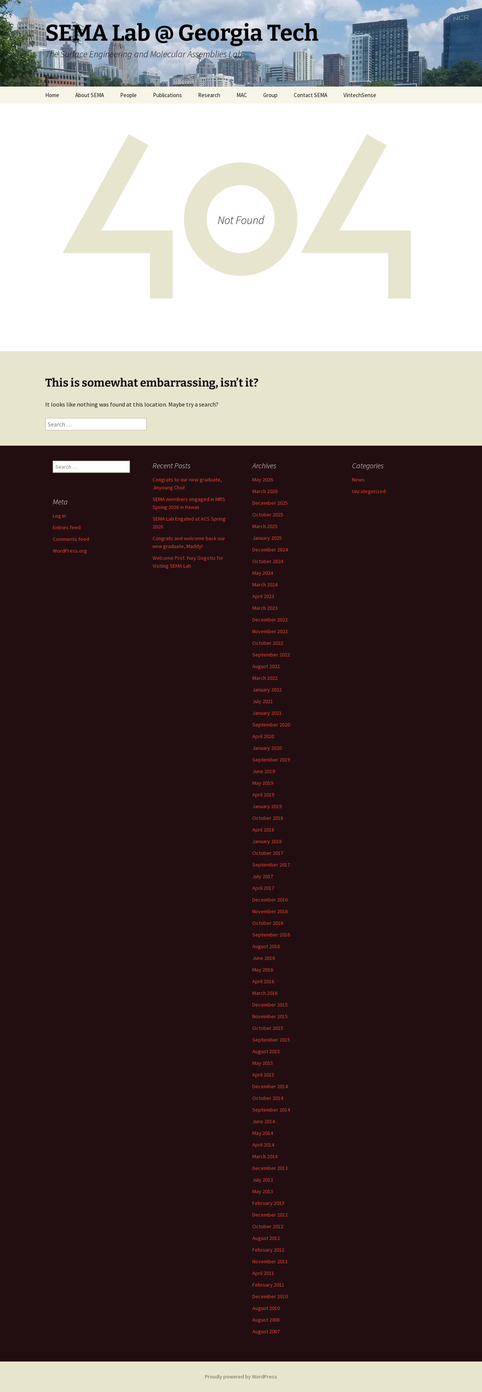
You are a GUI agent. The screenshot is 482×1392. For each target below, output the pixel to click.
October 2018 (267, 818)
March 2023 (265, 608)
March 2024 (265, 584)
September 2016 (271, 934)
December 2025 (270, 503)
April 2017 (263, 888)
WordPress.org (70, 550)
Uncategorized (369, 491)
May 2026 (262, 479)
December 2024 (270, 549)
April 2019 (263, 794)
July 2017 (262, 876)
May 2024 (262, 573)
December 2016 (270, 899)
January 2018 (267, 841)
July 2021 (262, 701)
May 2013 (262, 1191)
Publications (167, 95)
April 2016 (263, 981)
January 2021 (267, 713)
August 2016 (266, 946)
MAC (241, 95)
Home (52, 95)
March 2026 (265, 491)
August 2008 (266, 1319)
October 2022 (267, 643)
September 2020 (271, 724)
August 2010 (266, 1308)
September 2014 (271, 1109)
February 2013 (268, 1203)
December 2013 (270, 1168)
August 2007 (266, 1331)
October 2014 (267, 1098)
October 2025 (267, 514)
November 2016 (270, 911)
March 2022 (265, 678)
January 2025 (267, 538)
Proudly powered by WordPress (241, 1376)
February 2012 (268, 1249)
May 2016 (262, 969)
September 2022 (271, 654)
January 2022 (267, 689)
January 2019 (267, 806)
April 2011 (263, 1273)
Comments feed (71, 539)
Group (270, 95)
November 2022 (270, 631)
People (128, 95)
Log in (59, 515)
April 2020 (263, 736)
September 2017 (271, 864)
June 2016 (263, 958)
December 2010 (270, 1296)
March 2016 (265, 993)
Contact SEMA (310, 95)
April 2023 (263, 596)
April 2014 (263, 1144)
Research (209, 95)
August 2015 (266, 1051)
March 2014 (265, 1156)
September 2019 (271, 759)
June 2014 (263, 1121)
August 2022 (266, 666)
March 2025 (265, 526)
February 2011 (268, 1284)
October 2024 (267, 561)
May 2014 (262, 1133)
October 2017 (267, 853)
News (358, 479)
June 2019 (263, 771)
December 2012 (270, 1214)
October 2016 (267, 923)
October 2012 (267, 1226)
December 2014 (270, 1086)
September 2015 (271, 1039)
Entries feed (67, 527)
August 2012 (266, 1238)
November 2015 (270, 1016)
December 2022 (270, 619)
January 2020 (267, 748)
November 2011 (270, 1261)
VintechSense (359, 95)
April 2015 (263, 1074)
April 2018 (263, 829)
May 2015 (262, 1063)
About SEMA (89, 95)
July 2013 (262, 1179)
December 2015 (270, 1004)
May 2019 (262, 783)
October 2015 (267, 1028)
